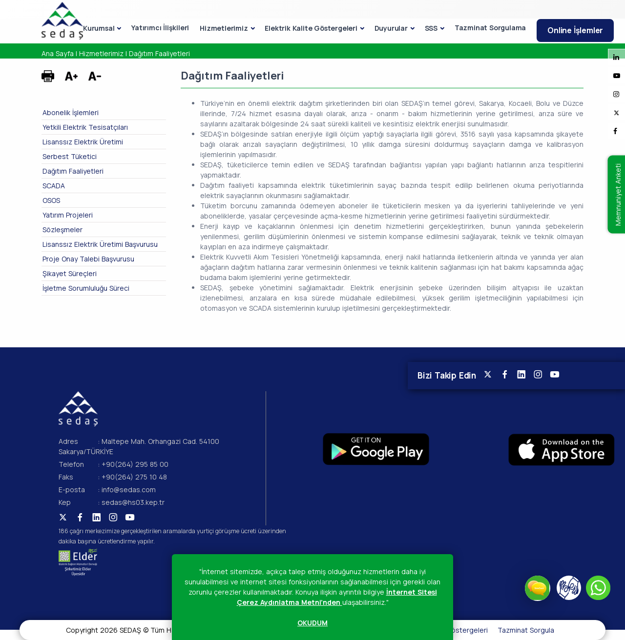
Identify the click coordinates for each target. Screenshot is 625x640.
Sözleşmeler (62, 229)
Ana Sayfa (58, 53)
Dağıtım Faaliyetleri (159, 53)
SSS (431, 28)
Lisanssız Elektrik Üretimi (82, 141)
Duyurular (391, 28)
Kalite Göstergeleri (457, 630)
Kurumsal (98, 28)
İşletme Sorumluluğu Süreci (85, 288)
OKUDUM (312, 622)
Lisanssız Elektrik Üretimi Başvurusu (100, 244)
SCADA (53, 185)
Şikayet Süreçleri (69, 273)
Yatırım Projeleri (67, 215)
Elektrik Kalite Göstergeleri (311, 28)
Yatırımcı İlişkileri (160, 27)
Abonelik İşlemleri (70, 112)
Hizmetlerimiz (224, 28)
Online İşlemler (575, 30)
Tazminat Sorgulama (490, 27)
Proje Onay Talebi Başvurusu (88, 258)
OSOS (51, 200)
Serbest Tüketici (69, 156)
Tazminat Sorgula (526, 630)
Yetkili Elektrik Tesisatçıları (85, 127)
